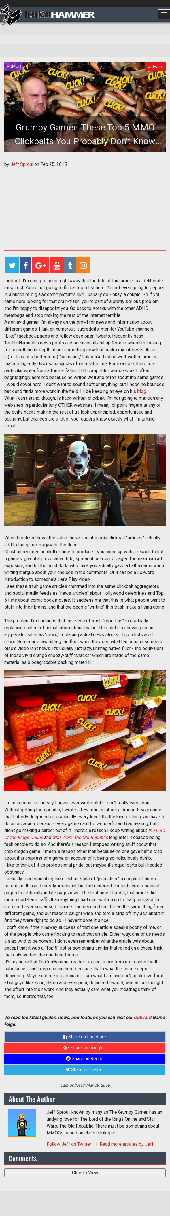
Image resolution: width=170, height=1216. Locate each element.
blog (141, 391)
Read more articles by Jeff (127, 1144)
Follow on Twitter (69, 1144)
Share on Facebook (85, 1036)
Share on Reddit (85, 1058)
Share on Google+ (84, 1047)
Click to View (85, 1172)
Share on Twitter (85, 1069)
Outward (142, 1017)
